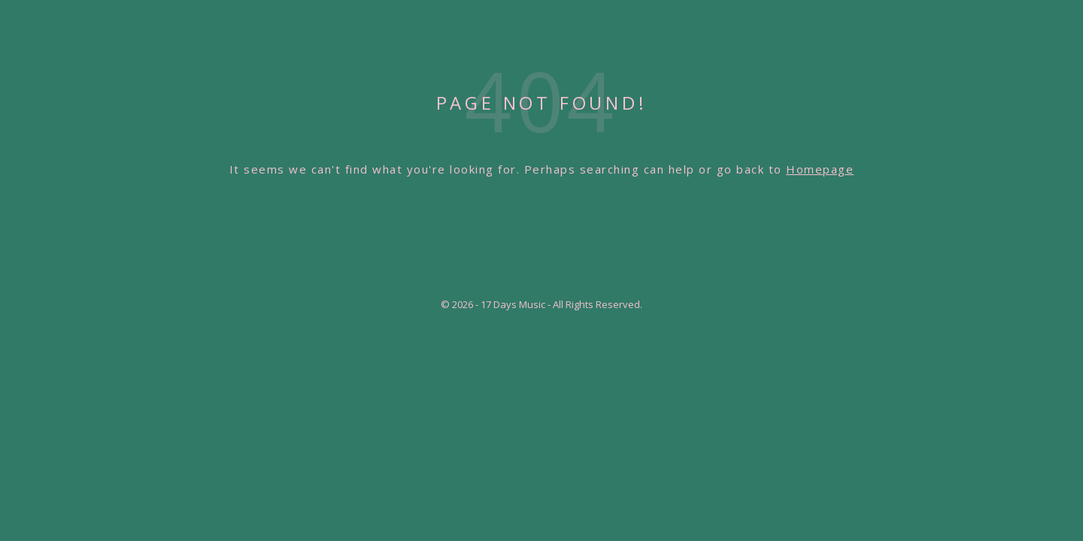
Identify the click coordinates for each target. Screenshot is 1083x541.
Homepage (820, 169)
